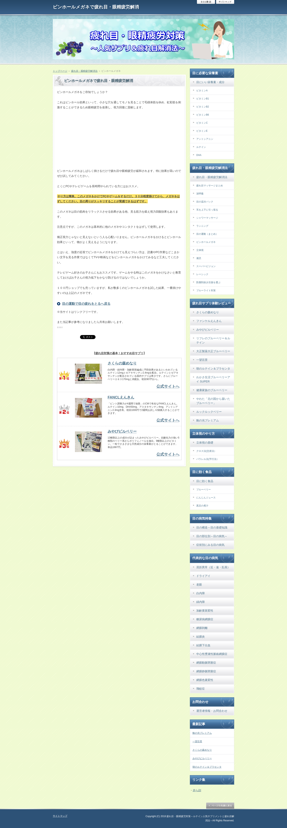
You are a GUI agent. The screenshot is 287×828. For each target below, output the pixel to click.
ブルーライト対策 (206, 290)
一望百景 (202, 359)
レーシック (202, 274)
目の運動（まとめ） (207, 234)
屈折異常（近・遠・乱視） (213, 567)
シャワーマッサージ (207, 217)
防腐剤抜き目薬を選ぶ (208, 282)
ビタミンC (202, 122)
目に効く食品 (204, 481)
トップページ (60, 71)
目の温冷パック (204, 201)
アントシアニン (204, 139)
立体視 (200, 250)
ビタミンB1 (202, 98)
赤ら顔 (197, 790)
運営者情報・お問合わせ (211, 710)
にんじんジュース (206, 497)
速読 (198, 258)
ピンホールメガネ (206, 242)
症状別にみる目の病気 (210, 544)
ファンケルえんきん (209, 321)
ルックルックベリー (209, 411)
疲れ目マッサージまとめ (209, 185)
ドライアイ (203, 575)
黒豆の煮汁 (202, 505)
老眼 (199, 584)
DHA (198, 155)
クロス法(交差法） (206, 451)
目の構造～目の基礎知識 (211, 527)
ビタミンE (202, 130)
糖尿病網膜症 (204, 619)
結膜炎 (200, 636)
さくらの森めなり (122, 363)
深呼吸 (200, 193)
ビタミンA (202, 90)
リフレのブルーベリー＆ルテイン (213, 340)
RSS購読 (206, 2)
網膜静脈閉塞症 (206, 671)
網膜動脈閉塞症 (206, 662)
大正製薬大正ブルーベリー (213, 351)
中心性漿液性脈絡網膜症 (211, 654)
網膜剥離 (202, 628)
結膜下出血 (203, 645)
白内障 (200, 593)
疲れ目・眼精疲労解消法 (84, 71)
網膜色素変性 (204, 680)
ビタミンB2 (202, 106)
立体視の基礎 (204, 442)
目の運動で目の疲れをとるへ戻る (86, 303)
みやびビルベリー (122, 431)
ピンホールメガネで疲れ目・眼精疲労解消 (96, 6)
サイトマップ (225, 2)
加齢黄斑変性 (204, 610)
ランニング (202, 225)
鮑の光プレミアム (207, 420)
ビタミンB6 (202, 114)
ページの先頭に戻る (220, 806)
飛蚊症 (200, 688)
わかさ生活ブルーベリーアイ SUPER (213, 379)
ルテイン (201, 147)
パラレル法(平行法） (207, 459)
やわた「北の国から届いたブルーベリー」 (213, 401)
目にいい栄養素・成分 (210, 82)
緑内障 (200, 602)
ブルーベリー (203, 489)
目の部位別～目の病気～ (211, 536)
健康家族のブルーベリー (211, 390)
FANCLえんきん (121, 397)
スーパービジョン (206, 266)
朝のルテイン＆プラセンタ (213, 368)
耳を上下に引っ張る (207, 209)
